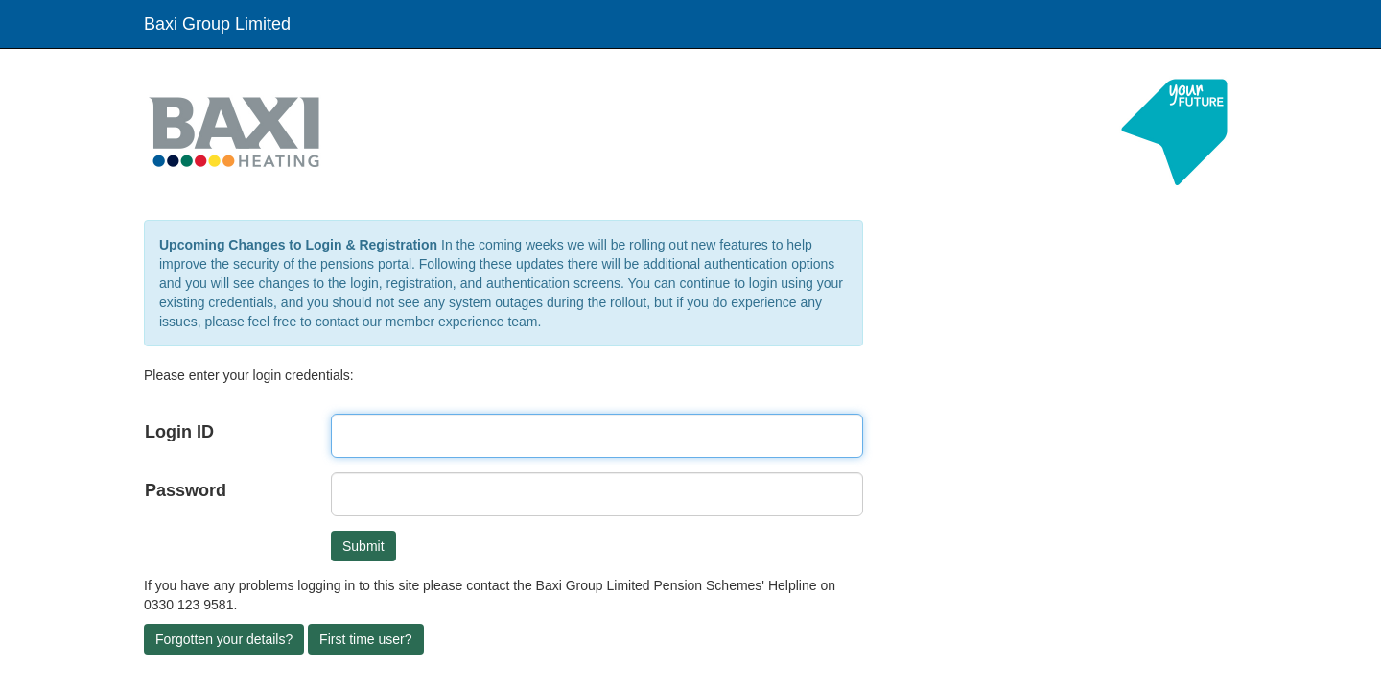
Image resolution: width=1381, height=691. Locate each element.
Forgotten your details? (224, 639)
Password (185, 490)
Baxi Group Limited (217, 24)
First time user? (365, 639)
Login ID (179, 431)
